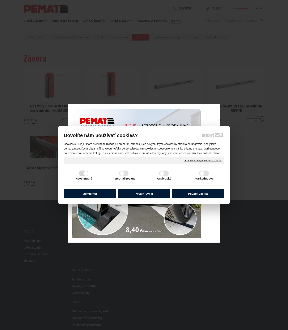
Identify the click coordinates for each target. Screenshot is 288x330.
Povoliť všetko (198, 193)
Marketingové (204, 178)
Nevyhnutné (84, 178)
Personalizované (123, 178)
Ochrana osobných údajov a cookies (203, 160)
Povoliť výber (144, 193)
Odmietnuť (90, 193)
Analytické (164, 178)
